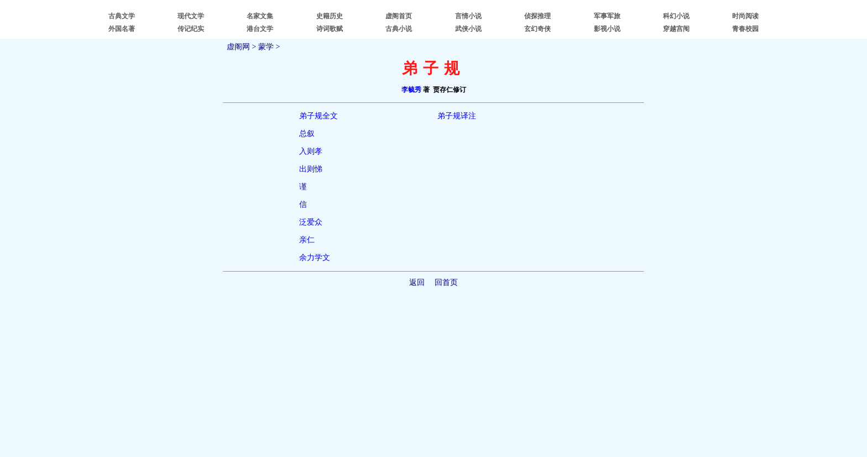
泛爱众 (310, 222)
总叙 (307, 133)
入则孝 (310, 151)
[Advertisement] (433, 369)
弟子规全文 (318, 116)
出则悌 (310, 169)
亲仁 (307, 240)
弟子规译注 (456, 116)
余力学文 (314, 257)
